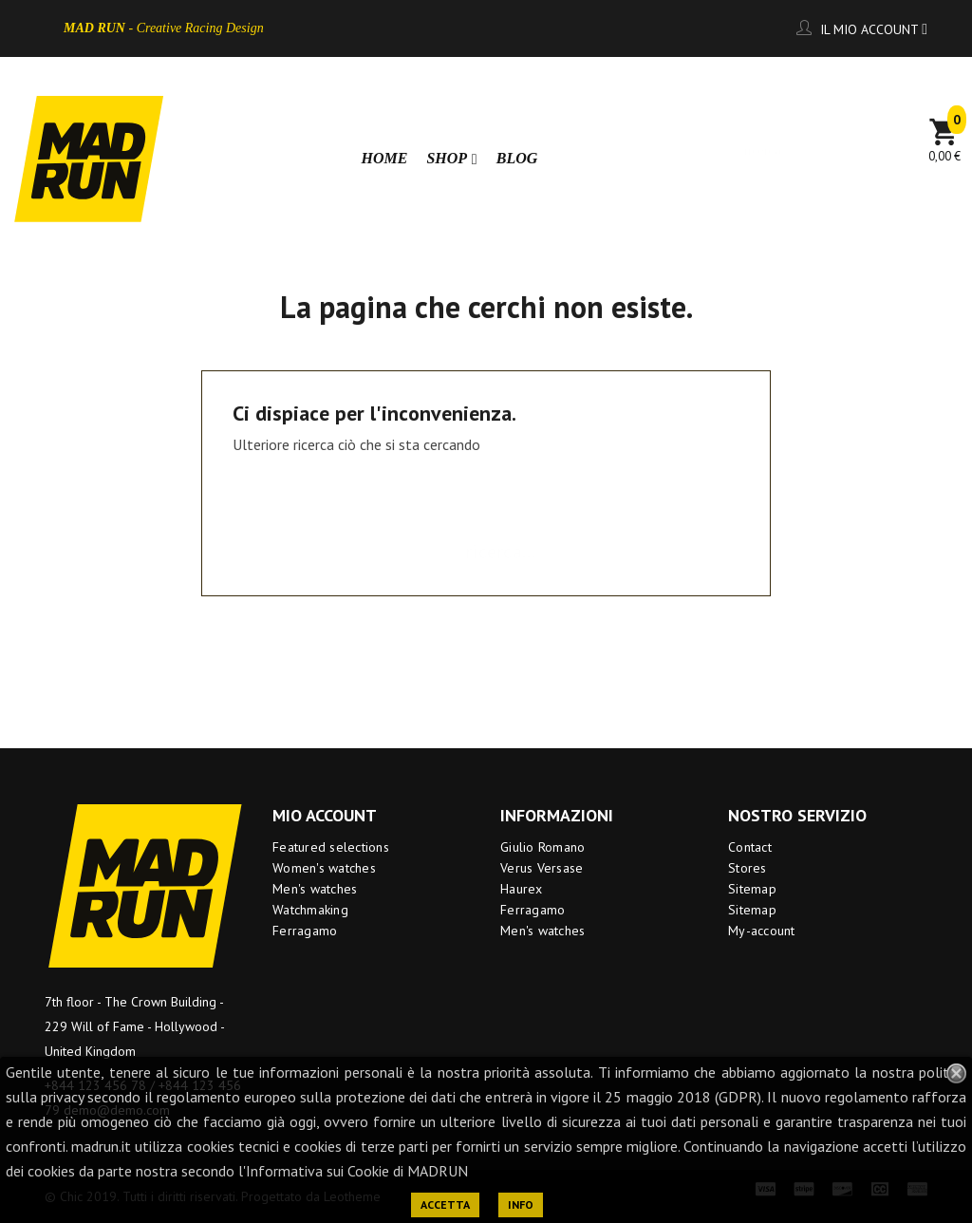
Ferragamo (304, 930)
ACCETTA (445, 1204)
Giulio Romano (542, 847)
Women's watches (324, 867)
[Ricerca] (824, 141)
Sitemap (752, 888)
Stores (747, 867)
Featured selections (330, 847)
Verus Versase (541, 867)
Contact (750, 847)
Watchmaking (310, 909)
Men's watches (314, 888)
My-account (761, 930)
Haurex (521, 888)
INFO (520, 1204)
